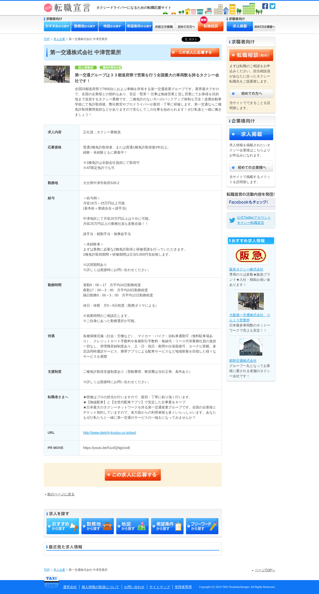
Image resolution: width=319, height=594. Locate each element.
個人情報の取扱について (100, 587)
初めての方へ (186, 26)
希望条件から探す (139, 26)
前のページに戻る (60, 494)
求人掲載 (240, 26)
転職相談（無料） (251, 55)
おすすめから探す (57, 26)
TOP (47, 39)
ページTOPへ (263, 570)
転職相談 (202, 23)
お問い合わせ (134, 587)
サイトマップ (159, 587)
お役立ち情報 (164, 26)
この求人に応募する (195, 52)
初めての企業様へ (264, 26)
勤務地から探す (84, 26)
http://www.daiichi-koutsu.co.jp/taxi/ (109, 433)
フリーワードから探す (202, 526)
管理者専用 (183, 587)
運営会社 (70, 587)
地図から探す (111, 26)
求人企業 (59, 39)
